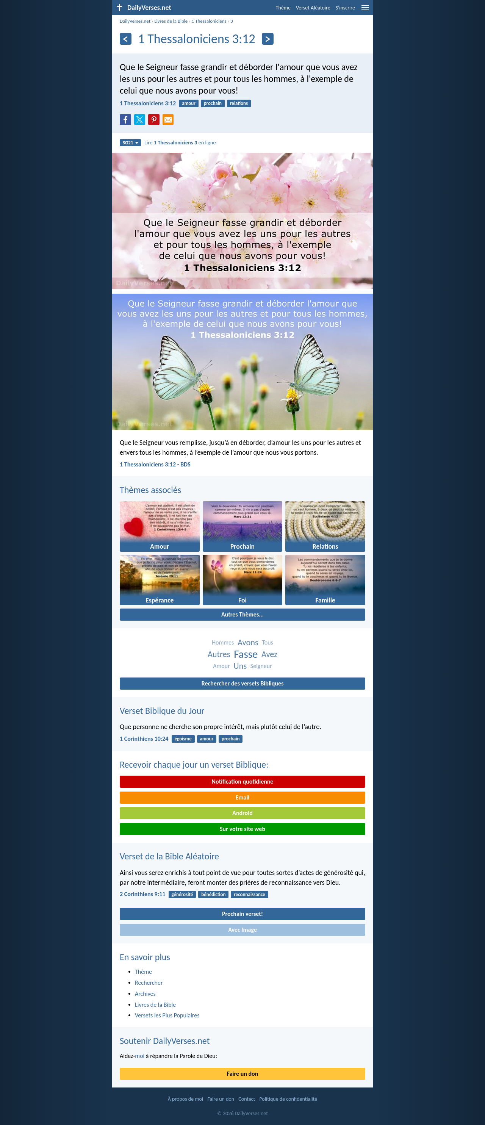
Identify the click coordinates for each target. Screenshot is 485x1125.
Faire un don (242, 1073)
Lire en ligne (180, 142)
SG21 (130, 143)
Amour (221, 666)
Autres (219, 654)
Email (243, 797)
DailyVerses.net (135, 21)
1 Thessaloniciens (209, 21)
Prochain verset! (242, 913)
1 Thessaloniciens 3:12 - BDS (155, 464)
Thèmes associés (150, 489)
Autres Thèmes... (242, 614)
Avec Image (242, 929)
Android (242, 813)
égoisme (183, 739)
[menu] (365, 10)
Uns (240, 666)
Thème (283, 8)
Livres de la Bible (171, 21)
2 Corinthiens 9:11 (142, 894)
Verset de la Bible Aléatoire (169, 856)
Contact (246, 1099)
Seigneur (261, 666)
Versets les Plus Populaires (167, 1015)
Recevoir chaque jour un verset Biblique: (194, 764)
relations (239, 103)
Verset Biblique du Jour (162, 710)
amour (189, 103)
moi (139, 1055)
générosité (182, 894)
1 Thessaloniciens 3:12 (148, 103)
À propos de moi (185, 1099)
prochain (213, 103)
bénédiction (213, 894)
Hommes (223, 642)
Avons (248, 642)
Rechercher (149, 982)
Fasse (246, 654)
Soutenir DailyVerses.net (165, 1040)
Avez (269, 654)
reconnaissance (249, 894)
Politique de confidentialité (288, 1099)
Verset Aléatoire (313, 8)
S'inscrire (345, 8)
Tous (267, 642)
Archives (145, 993)
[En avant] (268, 39)
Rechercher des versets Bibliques (243, 683)
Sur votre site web (242, 828)
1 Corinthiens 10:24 (144, 738)
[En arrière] (125, 39)
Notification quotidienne (243, 781)
